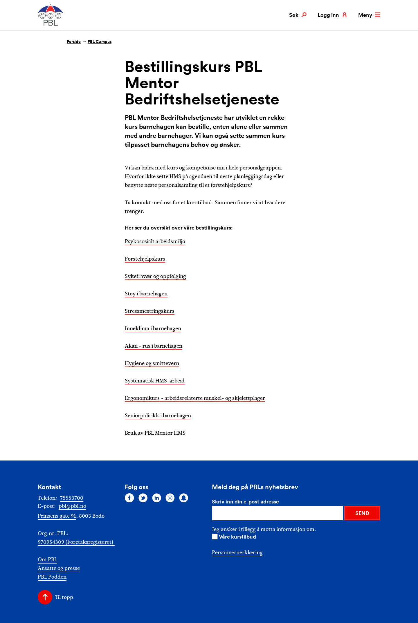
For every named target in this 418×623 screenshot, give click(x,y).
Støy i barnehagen (146, 293)
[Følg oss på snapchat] (183, 497)
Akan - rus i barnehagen (153, 346)
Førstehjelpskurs (145, 259)
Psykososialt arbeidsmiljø (155, 241)
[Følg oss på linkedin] (156, 497)
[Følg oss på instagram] (170, 497)
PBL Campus (99, 41)
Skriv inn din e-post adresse (245, 501)
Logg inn (332, 14)
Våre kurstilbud (237, 536)
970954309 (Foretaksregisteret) (76, 542)
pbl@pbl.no (72, 506)
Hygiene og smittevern (152, 363)
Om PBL (47, 560)
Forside (74, 41)
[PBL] (51, 24)
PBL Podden (52, 577)
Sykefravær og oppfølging (155, 276)
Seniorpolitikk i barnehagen (158, 415)
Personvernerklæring (237, 552)
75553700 (71, 498)
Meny (369, 14)
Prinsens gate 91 (57, 516)
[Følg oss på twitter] (143, 497)
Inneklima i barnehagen (153, 328)
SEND (362, 513)
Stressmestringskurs (149, 311)
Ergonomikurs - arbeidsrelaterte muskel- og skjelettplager (195, 398)
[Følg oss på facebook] (129, 497)
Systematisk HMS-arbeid (155, 381)
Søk (298, 14)
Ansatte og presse (59, 568)
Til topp (64, 597)
